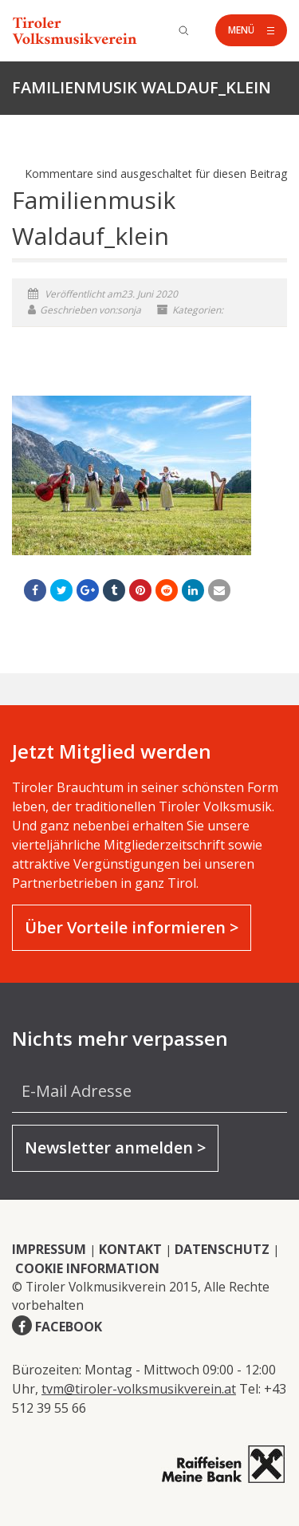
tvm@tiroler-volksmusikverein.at (138, 1389)
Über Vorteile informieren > (131, 927)
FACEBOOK (68, 1326)
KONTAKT (130, 1249)
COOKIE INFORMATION (87, 1268)
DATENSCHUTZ (222, 1249)
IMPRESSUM (49, 1249)
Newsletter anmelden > (115, 1147)
